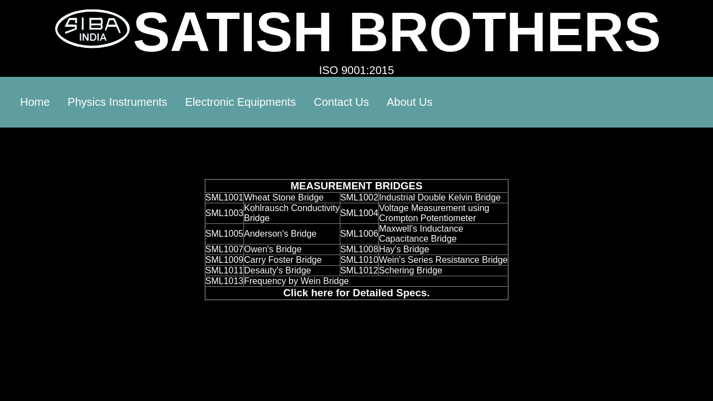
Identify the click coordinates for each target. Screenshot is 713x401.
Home (35, 102)
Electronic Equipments (240, 102)
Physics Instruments (117, 102)
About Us (409, 102)
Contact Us (341, 102)
